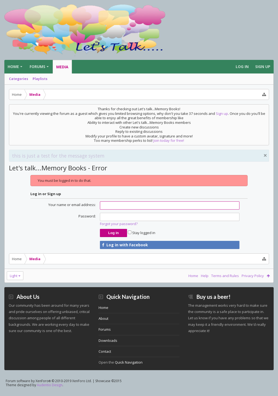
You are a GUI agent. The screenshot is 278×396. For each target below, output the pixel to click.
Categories (18, 78)
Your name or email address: (72, 204)
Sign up (222, 113)
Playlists (40, 78)
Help (204, 275)
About (103, 327)
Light (13, 275)
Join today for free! (168, 140)
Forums (37, 66)
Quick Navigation (129, 371)
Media (62, 66)
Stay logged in (141, 232)
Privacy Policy (253, 275)
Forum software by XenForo (49, 389)
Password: (87, 216)
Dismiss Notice (265, 155)
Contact (105, 360)
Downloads (108, 349)
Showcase (108, 389)
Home (13, 66)
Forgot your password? (119, 223)
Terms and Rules (225, 275)
